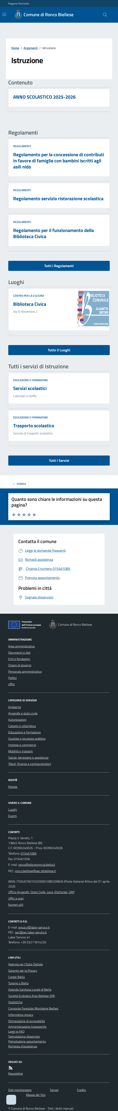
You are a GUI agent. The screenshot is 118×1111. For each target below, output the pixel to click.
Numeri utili (15, 904)
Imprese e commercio (22, 745)
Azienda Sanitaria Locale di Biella (29, 989)
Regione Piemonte (18, 3)
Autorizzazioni (17, 719)
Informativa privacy (20, 1014)
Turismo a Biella (18, 983)
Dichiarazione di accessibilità (26, 1021)
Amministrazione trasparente (27, 1026)
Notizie (12, 786)
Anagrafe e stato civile (23, 713)
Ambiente (14, 707)
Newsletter (15, 1073)
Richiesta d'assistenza (22, 1046)
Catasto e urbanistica (22, 726)
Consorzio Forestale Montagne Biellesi (33, 1008)
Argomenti (31, 48)
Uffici (11, 684)
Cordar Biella (16, 976)
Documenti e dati (19, 652)
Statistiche (15, 1002)
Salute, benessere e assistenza (28, 757)
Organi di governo (19, 665)
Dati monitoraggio (19, 1090)
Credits (81, 1090)
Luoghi (12, 809)
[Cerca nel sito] (103, 15)
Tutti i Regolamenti (59, 265)
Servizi (54, 1090)
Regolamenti (22, 146)
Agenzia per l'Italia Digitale (25, 964)
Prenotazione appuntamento (27, 1041)
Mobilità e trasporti (20, 751)
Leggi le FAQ (16, 1031)
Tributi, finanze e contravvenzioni (29, 763)
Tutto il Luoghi (59, 350)
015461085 (29, 853)
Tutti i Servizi (59, 460)
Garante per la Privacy (22, 970)
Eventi (12, 816)
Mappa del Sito (35, 1094)
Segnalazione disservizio (24, 1036)
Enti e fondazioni (19, 658)
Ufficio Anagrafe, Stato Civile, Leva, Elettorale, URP (41, 892)
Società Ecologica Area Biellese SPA (31, 995)
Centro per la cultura (28, 296)
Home (15, 48)
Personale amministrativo (25, 671)
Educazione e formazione (30, 380)
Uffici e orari (16, 898)
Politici (12, 677)
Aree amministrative (21, 646)
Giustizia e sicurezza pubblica (26, 738)
